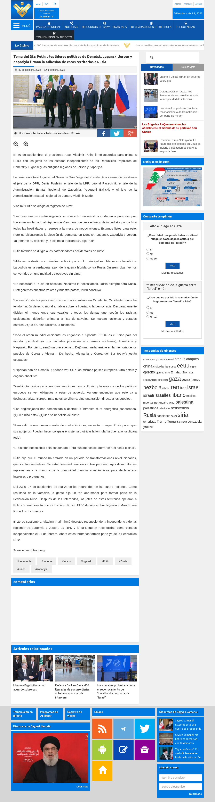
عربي (38, 4)
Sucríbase (195, 793)
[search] (172, 57)
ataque (180, 359)
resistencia (180, 408)
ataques (192, 359)
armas (163, 359)
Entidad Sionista (182, 372)
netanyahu (161, 402)
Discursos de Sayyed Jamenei (178, 711)
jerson (67, 561)
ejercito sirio (163, 372)
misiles (191, 395)
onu (172, 402)
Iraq (183, 388)
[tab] (172, 226)
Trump (162, 421)
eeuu (183, 365)
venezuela (194, 421)
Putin (106, 561)
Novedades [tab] (157, 67)
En (46, 4)
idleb (165, 388)
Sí (151, 249)
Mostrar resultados (172, 272)
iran (174, 387)
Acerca (178, 4)
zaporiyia (42, 569)
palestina (184, 402)
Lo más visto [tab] (188, 67)
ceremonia (25, 561)
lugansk (86, 561)
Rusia (75, 133)
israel (193, 387)
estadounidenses (151, 380)
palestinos (150, 408)
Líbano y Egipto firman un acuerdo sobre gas (180, 78)
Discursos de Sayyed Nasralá (104, 25)
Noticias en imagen (156, 161)
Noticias (71, 25)
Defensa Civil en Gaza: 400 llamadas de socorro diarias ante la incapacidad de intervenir (65, 45)
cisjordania (160, 366)
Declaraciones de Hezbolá (151, 25)
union (22, 569)
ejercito (149, 372)
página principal (48, 25)
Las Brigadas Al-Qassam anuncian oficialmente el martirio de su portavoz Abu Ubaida (169, 128)
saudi (174, 416)
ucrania (183, 421)
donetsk (47, 561)
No (151, 254)
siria (183, 415)
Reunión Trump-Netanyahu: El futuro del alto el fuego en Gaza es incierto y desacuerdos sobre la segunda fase (180, 146)
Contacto (188, 4)
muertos (148, 402)
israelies (163, 395)
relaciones (164, 408)
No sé (153, 258)
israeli (148, 395)
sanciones (163, 415)
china (147, 366)
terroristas (149, 421)
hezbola (152, 387)
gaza (175, 378)
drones (172, 366)
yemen (148, 426)
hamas (195, 379)
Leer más (82, 786)
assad (170, 359)
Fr (55, 4)
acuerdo (147, 359)
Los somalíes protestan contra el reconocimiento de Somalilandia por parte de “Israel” (179, 112)
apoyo (155, 359)
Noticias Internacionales (51, 133)
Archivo (199, 4)
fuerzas (164, 380)
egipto (193, 366)
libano (179, 395)
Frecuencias (185, 25)
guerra (186, 379)
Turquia (172, 421)
